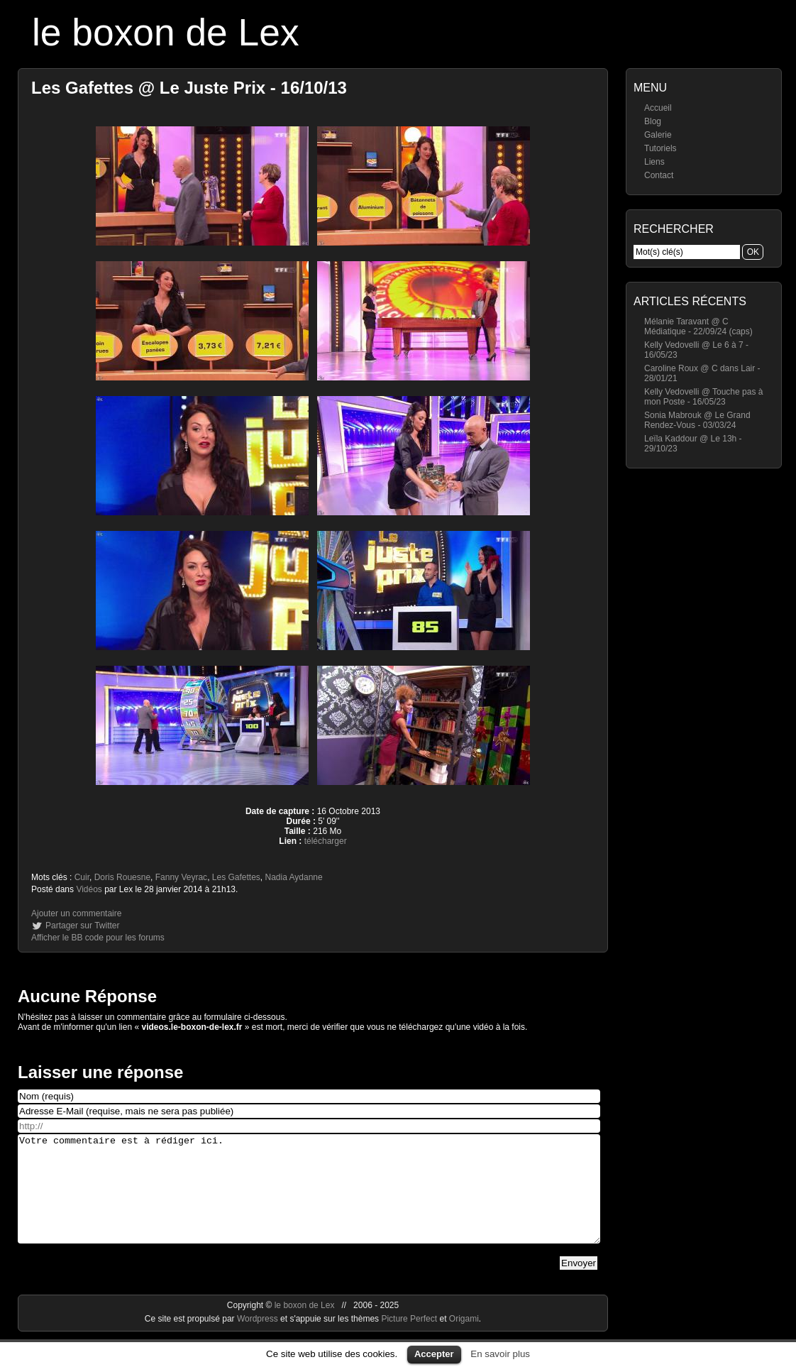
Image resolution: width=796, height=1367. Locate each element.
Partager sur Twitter (82, 925)
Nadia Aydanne (294, 877)
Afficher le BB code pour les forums (98, 938)
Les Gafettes (236, 877)
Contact (658, 175)
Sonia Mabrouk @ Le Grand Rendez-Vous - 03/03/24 (697, 420)
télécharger (325, 841)
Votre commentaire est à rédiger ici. (309, 1199)
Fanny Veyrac (181, 877)
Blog (652, 121)
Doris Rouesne (122, 877)
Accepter (434, 1354)
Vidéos (88, 889)
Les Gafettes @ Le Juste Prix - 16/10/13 (189, 87)
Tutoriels (660, 148)
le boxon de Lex (165, 32)
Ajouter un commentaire (76, 913)
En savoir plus (500, 1354)
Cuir (81, 877)
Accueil (658, 108)
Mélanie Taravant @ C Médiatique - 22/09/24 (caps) (698, 326)
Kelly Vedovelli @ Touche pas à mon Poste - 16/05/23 (703, 397)
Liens (654, 162)
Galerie (658, 135)
